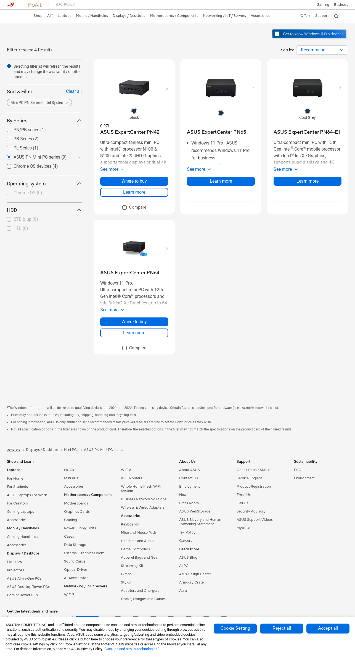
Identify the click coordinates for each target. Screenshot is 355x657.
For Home (15, 478)
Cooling (70, 520)
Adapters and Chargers (140, 590)
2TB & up (26, 219)
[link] (16, 16)
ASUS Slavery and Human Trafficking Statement (200, 521)
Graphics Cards (77, 511)
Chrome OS (28, 192)
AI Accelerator (76, 578)
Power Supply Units (80, 528)
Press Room (189, 503)
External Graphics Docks (84, 553)
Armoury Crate (191, 582)
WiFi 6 (126, 470)
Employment (189, 486)
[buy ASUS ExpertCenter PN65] (216, 132)
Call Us (242, 503)
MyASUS (244, 528)
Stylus (126, 582)
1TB (21, 228)
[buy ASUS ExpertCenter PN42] (130, 132)
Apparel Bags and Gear (140, 557)
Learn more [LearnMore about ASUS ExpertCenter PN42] (134, 192)
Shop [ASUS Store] (38, 16)
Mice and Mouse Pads (139, 532)
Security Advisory (251, 511)
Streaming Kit (132, 566)
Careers (185, 540)
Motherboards (76, 503)
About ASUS (189, 470)
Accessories (17, 520)
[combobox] (322, 50)
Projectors (15, 570)
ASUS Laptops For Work (27, 495)
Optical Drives (76, 569)
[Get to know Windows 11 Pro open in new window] (309, 39)
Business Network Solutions (143, 499)
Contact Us (188, 478)
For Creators (17, 503)
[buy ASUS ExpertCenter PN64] (130, 273)
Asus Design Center (195, 574)
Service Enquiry (249, 478)
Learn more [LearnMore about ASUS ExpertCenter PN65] (221, 181)
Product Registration (254, 486)
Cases (69, 536)
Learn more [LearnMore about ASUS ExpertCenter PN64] (134, 332)
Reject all (281, 628)
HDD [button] (44, 210)
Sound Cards (74, 561)
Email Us (244, 495)
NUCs (69, 470)
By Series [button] (44, 120)
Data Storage (75, 545)
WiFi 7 (69, 595)
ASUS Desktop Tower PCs (28, 587)
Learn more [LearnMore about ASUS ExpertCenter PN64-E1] (307, 181)
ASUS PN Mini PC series (103, 450)
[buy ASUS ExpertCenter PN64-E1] (307, 132)
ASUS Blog (188, 557)
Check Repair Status (253, 470)
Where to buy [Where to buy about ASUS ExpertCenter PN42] (134, 181)
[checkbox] (42, 193)
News (183, 495)
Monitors (14, 562)
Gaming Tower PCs (22, 595)
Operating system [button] (44, 183)
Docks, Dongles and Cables (143, 599)
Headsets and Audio (137, 541)
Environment (304, 478)
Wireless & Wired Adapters (143, 507)
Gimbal (127, 574)
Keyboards (130, 524)
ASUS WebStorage (194, 511)
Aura (183, 590)
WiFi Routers (131, 478)
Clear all (74, 91)
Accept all (328, 628)
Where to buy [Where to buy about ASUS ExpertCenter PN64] (134, 321)
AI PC (184, 566)
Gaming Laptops (20, 511)
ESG (297, 470)
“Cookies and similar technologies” (131, 649)
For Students (17, 487)
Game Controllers (135, 549)
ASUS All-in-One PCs (24, 578)
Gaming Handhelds (22, 537)
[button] (322, 4)
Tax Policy (187, 532)
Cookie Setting (235, 628)
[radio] (134, 110)
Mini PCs (71, 478)
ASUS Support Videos (255, 519)
